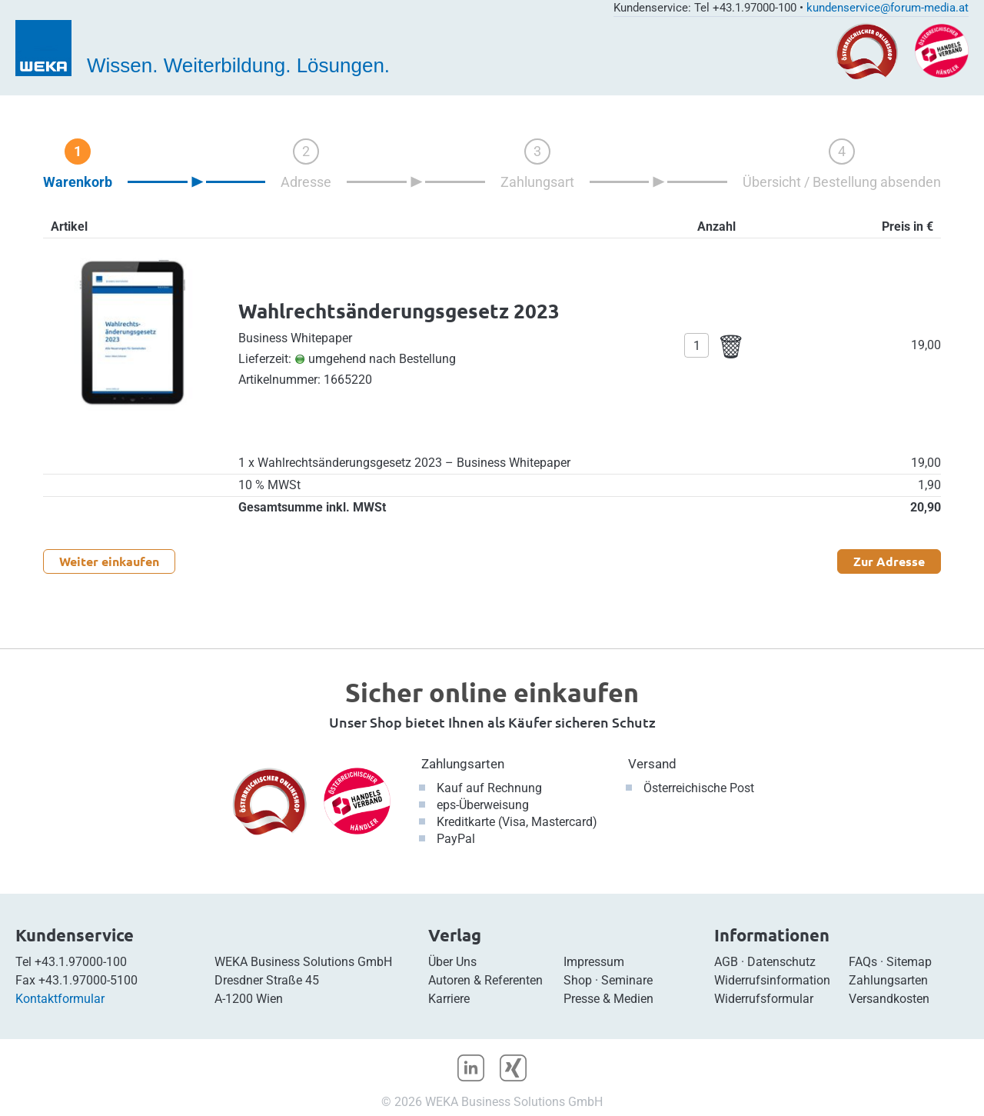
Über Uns (452, 961)
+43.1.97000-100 (81, 961)
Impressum (593, 961)
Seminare (627, 980)
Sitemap (909, 961)
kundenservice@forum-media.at (887, 8)
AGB (726, 961)
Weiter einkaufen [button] (109, 561)
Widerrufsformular (763, 998)
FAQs (863, 961)
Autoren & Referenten (485, 980)
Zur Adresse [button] (889, 561)
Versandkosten (889, 998)
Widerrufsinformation (772, 980)
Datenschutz (781, 961)
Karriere (449, 998)
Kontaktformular (60, 998)
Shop (577, 980)
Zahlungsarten (462, 763)
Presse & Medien (608, 998)
